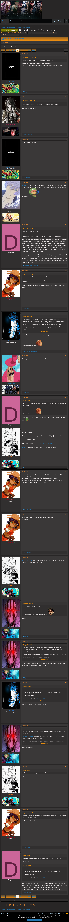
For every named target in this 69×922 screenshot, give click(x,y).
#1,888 (65, 356)
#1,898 (65, 766)
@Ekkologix (25, 185)
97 (23, 50)
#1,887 (65, 313)
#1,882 (65, 96)
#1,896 (65, 682)
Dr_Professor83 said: (28, 57)
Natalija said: (26, 686)
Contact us (40, 913)
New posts (3, 24)
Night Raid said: (27, 813)
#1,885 (65, 225)
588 (29, 50)
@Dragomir (40, 443)
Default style (5, 913)
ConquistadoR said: (28, 100)
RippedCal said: (27, 274)
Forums (4, 21)
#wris (29, 32)
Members (32, 21)
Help (64, 913)
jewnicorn (35, 32)
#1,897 (65, 725)
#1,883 (65, 139)
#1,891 (65, 471)
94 (15, 50)
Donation (12, 21)
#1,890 (65, 429)
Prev (3, 50)
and (31, 265)
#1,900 (65, 852)
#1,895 (65, 641)
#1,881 (65, 53)
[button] (16, 21)
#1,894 (65, 600)
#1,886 (65, 270)
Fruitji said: (26, 400)
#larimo (21, 32)
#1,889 (65, 397)
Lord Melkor (11, 383)
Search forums (11, 24)
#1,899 (65, 809)
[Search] (66, 21)
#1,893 (65, 557)
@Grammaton (49, 443)
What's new (22, 21)
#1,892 (65, 514)
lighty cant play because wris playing (47, 32)
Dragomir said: (27, 316)
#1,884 (65, 182)
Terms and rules (49, 913)
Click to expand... (44, 331)
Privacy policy (57, 913)
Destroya (11, 628)
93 (12, 50)
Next (33, 50)
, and (33, 510)
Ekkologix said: (27, 228)
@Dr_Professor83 (27, 560)
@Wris (24, 447)
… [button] (9, 50)
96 (20, 50)
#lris (26, 32)
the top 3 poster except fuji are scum (10, 34)
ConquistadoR (10, 81)
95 (17, 50)
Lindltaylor (4, 32)
